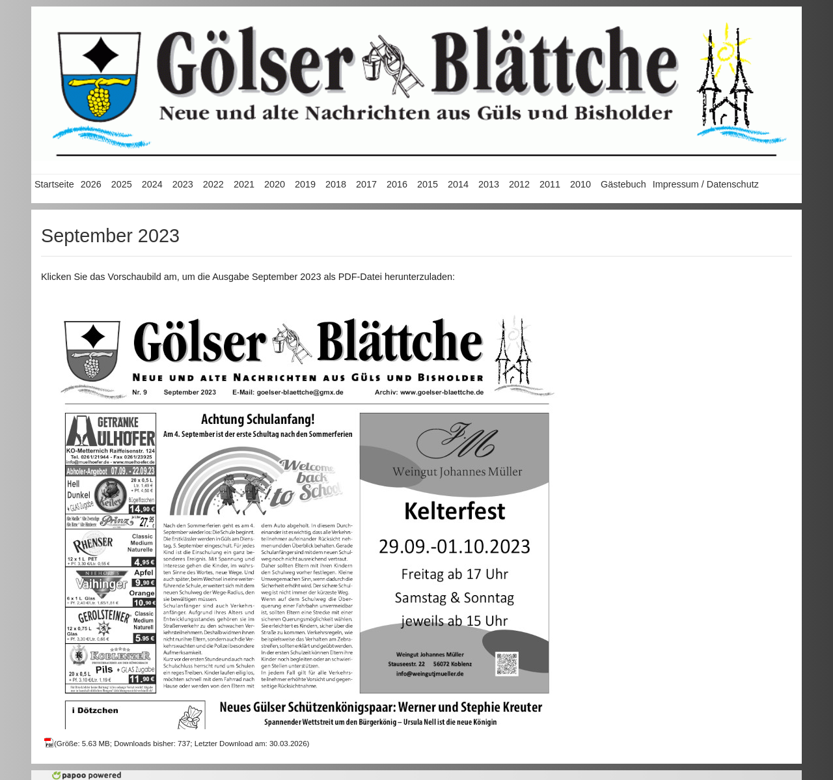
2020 (274, 184)
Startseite (54, 184)
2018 (335, 184)
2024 (152, 184)
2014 (458, 184)
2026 (91, 184)
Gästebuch (623, 184)
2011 (549, 184)
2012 (519, 184)
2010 (580, 184)
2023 (182, 184)
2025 (121, 184)
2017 (366, 184)
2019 (305, 184)
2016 (397, 184)
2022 (213, 184)
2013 (488, 184)
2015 (427, 184)
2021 (244, 184)
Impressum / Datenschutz (706, 184)
